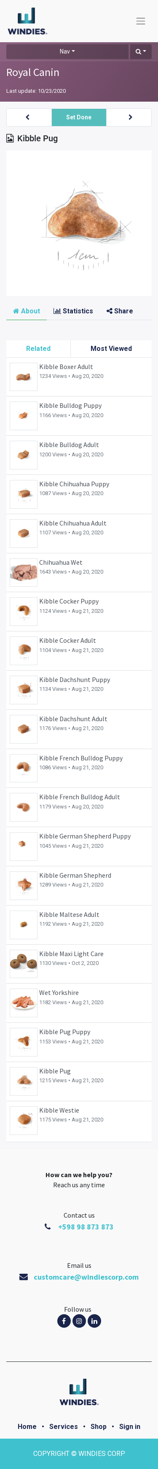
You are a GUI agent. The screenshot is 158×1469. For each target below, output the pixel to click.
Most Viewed (111, 349)
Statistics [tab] (73, 311)
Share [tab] (120, 311)
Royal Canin (32, 72)
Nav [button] (65, 51)
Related (38, 349)
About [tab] (26, 311)
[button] (141, 51)
